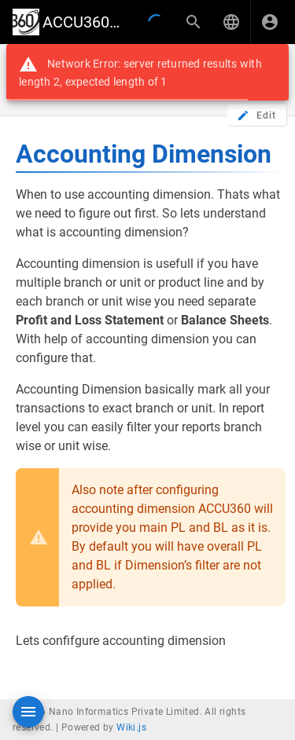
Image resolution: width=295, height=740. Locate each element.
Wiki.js (131, 727)
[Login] (270, 22)
